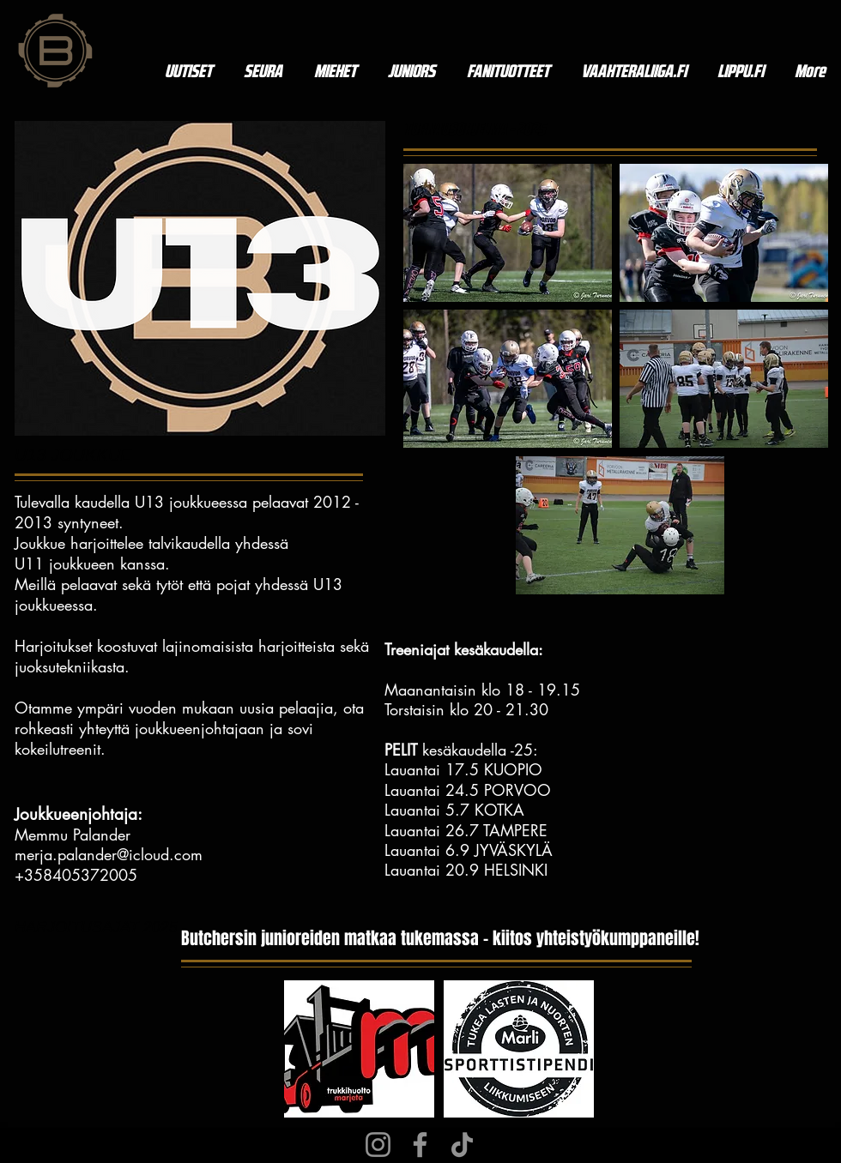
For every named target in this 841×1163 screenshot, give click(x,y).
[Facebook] (420, 1144)
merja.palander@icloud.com (109, 854)
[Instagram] (378, 1144)
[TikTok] (462, 1144)
